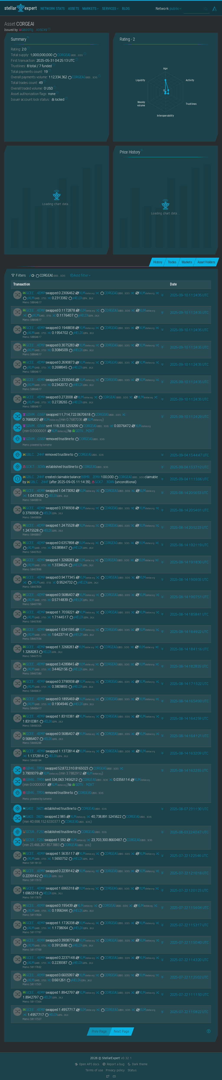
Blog (126, 9)
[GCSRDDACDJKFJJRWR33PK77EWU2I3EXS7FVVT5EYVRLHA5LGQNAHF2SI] (33, 832)
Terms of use (94, 1070)
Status (132, 1070)
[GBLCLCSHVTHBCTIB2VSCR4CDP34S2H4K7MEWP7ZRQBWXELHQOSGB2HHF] (33, 454)
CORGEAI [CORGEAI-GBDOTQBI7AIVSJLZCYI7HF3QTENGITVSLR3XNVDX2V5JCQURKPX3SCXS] (68, 55)
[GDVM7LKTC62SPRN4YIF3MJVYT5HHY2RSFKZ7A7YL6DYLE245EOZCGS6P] (34, 414)
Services (110, 9)
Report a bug (113, 1064)
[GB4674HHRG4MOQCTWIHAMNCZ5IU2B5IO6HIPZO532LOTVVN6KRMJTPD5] (33, 768)
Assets (73, 9)
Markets (90, 9)
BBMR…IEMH (90, 477)
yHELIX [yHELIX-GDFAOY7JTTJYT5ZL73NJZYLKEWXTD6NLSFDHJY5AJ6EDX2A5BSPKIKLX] (80, 298)
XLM (84, 293)
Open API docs (87, 1064)
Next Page (121, 1031)
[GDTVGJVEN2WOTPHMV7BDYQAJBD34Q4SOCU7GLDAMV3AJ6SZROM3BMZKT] (83, 431)
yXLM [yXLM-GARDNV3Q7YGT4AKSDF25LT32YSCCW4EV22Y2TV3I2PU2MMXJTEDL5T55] (34, 298)
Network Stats (53, 9)
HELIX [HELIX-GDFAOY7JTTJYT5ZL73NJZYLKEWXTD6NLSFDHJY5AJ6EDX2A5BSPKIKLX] (56, 495)
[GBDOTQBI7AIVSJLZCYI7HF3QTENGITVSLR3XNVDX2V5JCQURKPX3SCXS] (33, 30)
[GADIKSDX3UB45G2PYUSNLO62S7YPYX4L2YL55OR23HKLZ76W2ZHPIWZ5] (33, 808)
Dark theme (137, 1064)
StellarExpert (20, 8)
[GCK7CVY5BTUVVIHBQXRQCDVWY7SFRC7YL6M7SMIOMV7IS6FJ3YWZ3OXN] (34, 466)
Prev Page (99, 1031)
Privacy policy (115, 1070)
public (175, 8)
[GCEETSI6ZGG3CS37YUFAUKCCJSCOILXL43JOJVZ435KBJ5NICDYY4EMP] (34, 293)
